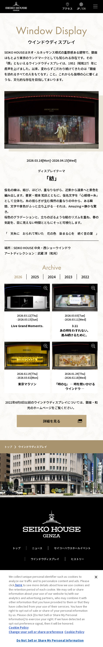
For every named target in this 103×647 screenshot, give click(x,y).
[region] (51, 608)
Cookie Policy (19, 627)
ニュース (37, 548)
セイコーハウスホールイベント (72, 548)
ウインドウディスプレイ (45, 559)
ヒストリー (77, 559)
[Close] (96, 577)
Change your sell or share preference (36, 632)
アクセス (67, 8)
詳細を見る (51, 421)
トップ (16, 548)
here (19, 585)
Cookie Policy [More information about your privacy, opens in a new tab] (74, 632)
